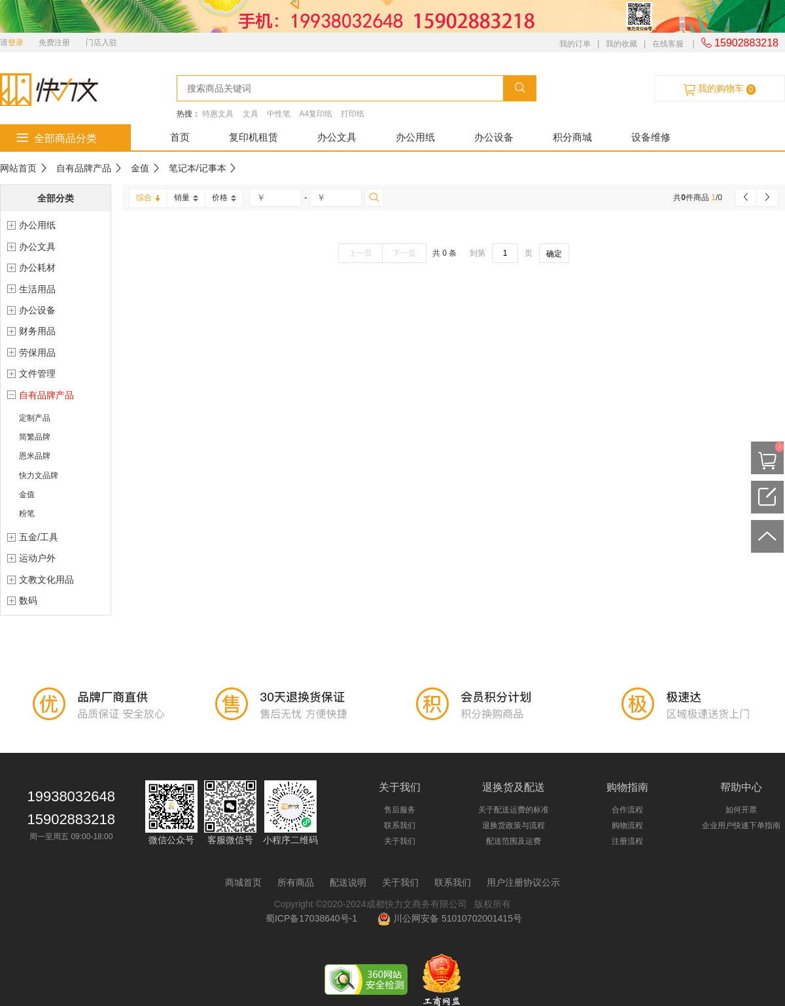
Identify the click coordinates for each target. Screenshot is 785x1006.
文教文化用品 (46, 579)
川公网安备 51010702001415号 (449, 918)
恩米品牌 (34, 455)
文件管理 (37, 373)
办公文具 (337, 137)
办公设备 (494, 137)
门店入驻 (101, 42)
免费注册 (54, 42)
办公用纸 (415, 137)
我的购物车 (720, 89)
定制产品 (34, 418)
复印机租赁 (253, 137)
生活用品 (37, 289)
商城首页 (243, 882)
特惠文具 (218, 113)
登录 (16, 42)
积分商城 (572, 137)
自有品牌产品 (83, 168)
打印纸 (352, 113)
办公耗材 (37, 267)
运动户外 (37, 558)
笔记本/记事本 (197, 168)
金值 (140, 168)
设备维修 (651, 137)
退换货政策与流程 (513, 825)
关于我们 (399, 841)
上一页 (360, 253)
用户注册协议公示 (523, 882)
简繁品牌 (34, 437)
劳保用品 (37, 352)
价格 (224, 197)
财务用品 (37, 331)
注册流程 (627, 841)
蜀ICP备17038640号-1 (314, 918)
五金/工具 (38, 537)
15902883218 (739, 42)
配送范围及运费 (513, 841)
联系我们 (399, 825)
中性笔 (278, 113)
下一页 (404, 253)
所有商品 (295, 882)
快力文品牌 (38, 475)
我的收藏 (621, 43)
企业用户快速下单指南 (741, 825)
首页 (180, 137)
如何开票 (741, 809)
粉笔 (27, 513)
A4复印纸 (315, 113)
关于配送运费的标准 (513, 809)
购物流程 (627, 825)
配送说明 (348, 882)
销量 (186, 197)
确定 (554, 253)
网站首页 (18, 168)
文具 (250, 113)
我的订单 (575, 43)
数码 (28, 600)
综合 (148, 197)
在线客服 (668, 43)
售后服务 (399, 809)
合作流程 (627, 809)
